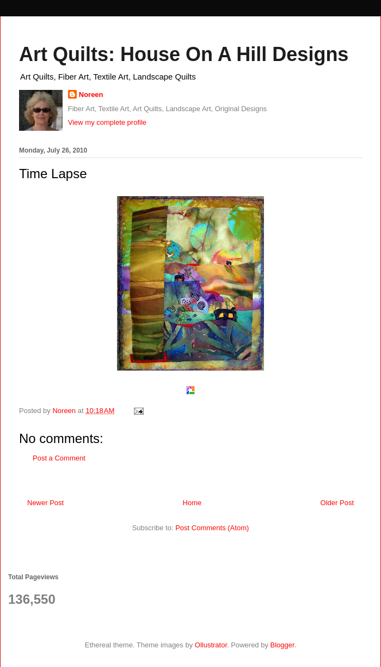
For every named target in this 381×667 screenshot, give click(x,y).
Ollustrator (211, 645)
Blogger (282, 645)
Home (192, 503)
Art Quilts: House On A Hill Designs (183, 54)
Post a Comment (59, 458)
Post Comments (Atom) (212, 528)
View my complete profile (107, 122)
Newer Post (45, 503)
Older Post (337, 503)
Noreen (91, 94)
